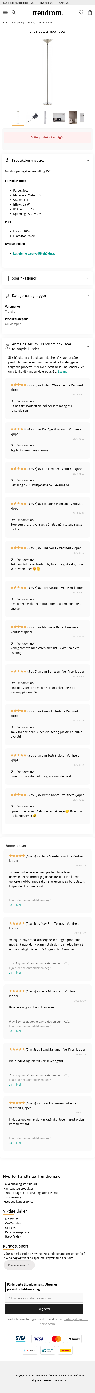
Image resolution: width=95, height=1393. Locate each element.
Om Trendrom (14, 1223)
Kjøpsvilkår (12, 1219)
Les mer (63, 372)
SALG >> (64, 2)
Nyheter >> (46, 2)
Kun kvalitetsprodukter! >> (18, 2)
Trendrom (11, 311)
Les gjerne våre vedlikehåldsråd (34, 253)
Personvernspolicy (17, 1232)
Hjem (5, 22)
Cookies (10, 1228)
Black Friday (13, 1236)
